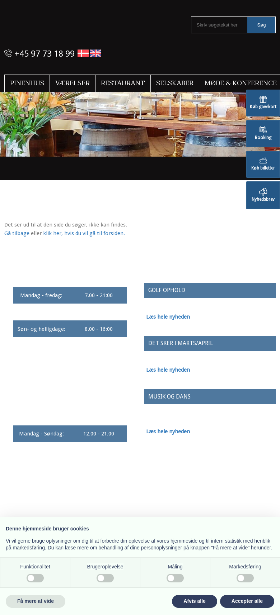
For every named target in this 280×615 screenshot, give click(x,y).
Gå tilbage (16, 233)
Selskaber (174, 83)
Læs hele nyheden (168, 317)
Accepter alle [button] (247, 601)
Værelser (72, 83)
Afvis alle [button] (194, 601)
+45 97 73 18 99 (45, 54)
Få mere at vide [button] (35, 601)
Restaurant (123, 83)
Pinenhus (27, 83)
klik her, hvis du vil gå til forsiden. (84, 233)
